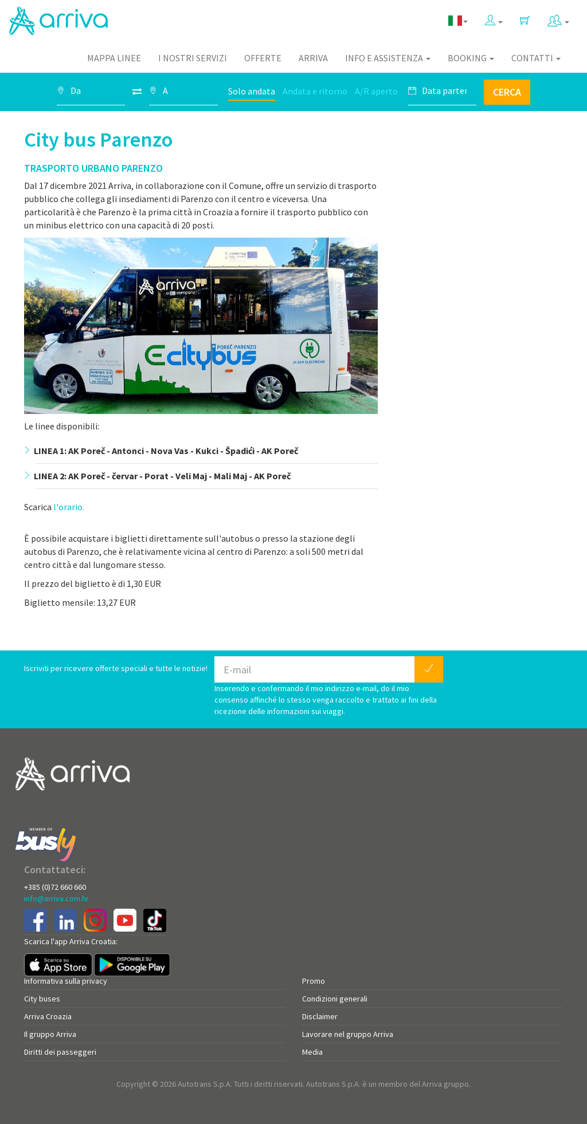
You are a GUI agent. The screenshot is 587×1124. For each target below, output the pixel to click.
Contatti (536, 58)
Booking (471, 58)
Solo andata (251, 91)
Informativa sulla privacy (65, 981)
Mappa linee (114, 58)
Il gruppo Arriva (50, 1034)
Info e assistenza (388, 58)
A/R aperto (376, 91)
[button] (493, 18)
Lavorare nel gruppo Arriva (347, 1034)
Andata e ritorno (315, 91)
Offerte (262, 58)
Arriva (313, 58)
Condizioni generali (334, 998)
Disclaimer (320, 1016)
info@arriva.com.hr (56, 898)
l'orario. (68, 506)
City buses (42, 998)
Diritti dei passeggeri (60, 1052)
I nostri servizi (192, 58)
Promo (313, 981)
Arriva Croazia (48, 1016)
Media (312, 1052)
